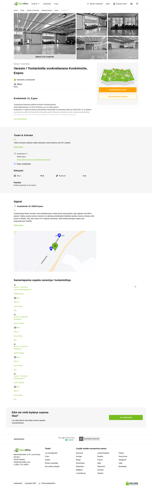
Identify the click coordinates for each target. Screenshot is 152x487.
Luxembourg (80, 473)
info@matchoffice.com (22, 462)
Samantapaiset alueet (117, 90)
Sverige (79, 456)
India (120, 463)
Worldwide (122, 466)
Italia (99, 463)
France (100, 460)
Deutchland (80, 463)
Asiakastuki (47, 4)
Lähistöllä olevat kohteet (117, 96)
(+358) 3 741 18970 (21, 464)
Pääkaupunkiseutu (47, 10)
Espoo (56, 10)
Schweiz (100, 470)
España (100, 456)
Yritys (56, 4)
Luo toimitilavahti (51, 453)
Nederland (80, 466)
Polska (121, 453)
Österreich (101, 466)
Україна (100, 473)
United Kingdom (103, 453)
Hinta (108, 4)
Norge (78, 460)
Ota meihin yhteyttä (52, 466)
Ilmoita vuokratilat (95, 4)
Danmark (79, 453)
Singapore (122, 460)
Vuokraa (34, 4)
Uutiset (47, 460)
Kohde (22, 10)
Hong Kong (123, 456)
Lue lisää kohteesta (21, 119)
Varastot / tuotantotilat (33, 10)
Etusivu (16, 10)
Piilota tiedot (19, 147)
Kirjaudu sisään (120, 4)
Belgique (79, 470)
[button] (76, 285)
